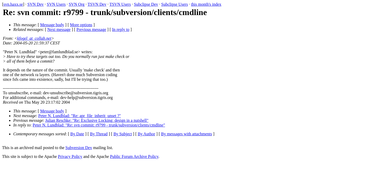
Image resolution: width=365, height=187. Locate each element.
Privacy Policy (70, 156)
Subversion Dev (79, 147)
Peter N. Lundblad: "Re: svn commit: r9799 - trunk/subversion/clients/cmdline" (99, 125)
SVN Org (76, 4)
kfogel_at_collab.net (34, 38)
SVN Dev (35, 4)
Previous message (91, 29)
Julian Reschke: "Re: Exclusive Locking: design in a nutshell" (96, 120)
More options (81, 25)
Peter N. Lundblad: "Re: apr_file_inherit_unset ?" (79, 115)
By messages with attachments (186, 134)
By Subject (122, 134)
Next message (58, 29)
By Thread (99, 134)
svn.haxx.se (13, 4)
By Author (146, 134)
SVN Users (56, 4)
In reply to (120, 29)
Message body (52, 25)
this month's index (206, 4)
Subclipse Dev (146, 4)
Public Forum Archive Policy (134, 156)
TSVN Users (120, 4)
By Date (77, 134)
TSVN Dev (97, 4)
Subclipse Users (174, 4)
